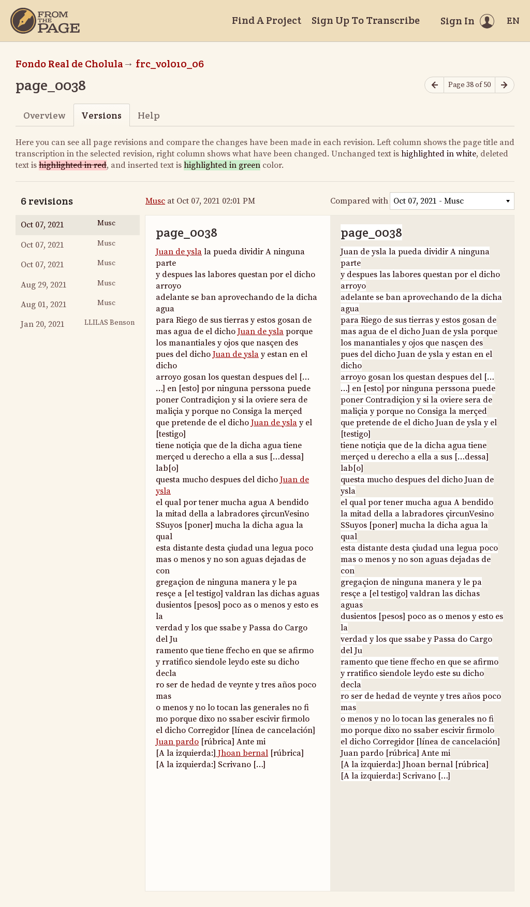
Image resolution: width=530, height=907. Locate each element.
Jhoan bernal (242, 753)
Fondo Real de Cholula (69, 63)
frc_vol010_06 (170, 63)
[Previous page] (434, 85)
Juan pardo (177, 742)
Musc (155, 201)
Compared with (359, 201)
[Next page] (504, 85)
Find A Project (266, 20)
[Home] (45, 21)
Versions (101, 115)
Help (149, 115)
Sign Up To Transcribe (366, 20)
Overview (44, 115)
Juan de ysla (179, 252)
